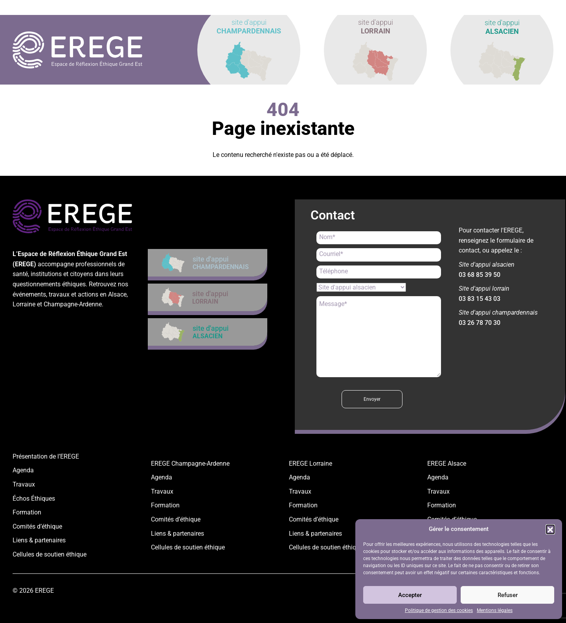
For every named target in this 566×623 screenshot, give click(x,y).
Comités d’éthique (37, 526)
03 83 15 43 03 (479, 298)
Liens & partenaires (39, 540)
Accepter (410, 595)
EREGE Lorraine (310, 463)
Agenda (23, 470)
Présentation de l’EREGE (46, 456)
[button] (550, 529)
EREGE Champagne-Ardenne (190, 463)
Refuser (508, 595)
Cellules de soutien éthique (49, 554)
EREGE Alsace (446, 463)
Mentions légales (495, 610)
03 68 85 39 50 (479, 274)
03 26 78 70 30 (479, 322)
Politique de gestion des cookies (439, 610)
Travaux (24, 484)
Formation (27, 512)
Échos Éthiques (34, 498)
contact (536, 7)
